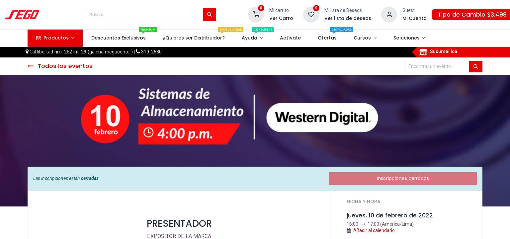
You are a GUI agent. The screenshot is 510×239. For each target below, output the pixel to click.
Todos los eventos (60, 66)
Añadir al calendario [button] (374, 230)
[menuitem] (118, 38)
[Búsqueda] (209, 14)
